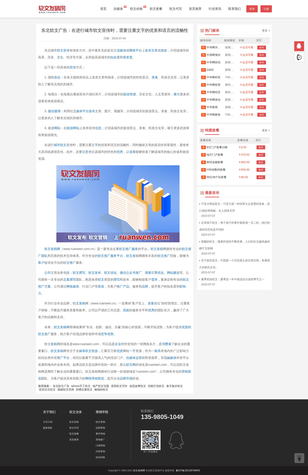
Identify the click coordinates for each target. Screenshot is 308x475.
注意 (85, 151)
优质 (120, 351)
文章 (154, 50)
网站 (57, 128)
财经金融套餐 (212, 162)
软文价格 (136, 8)
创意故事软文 (137, 386)
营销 (185, 371)
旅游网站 (73, 128)
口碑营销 (100, 445)
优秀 (151, 310)
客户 (41, 262)
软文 (101, 279)
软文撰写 (79, 272)
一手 (132, 351)
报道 (164, 50)
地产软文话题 (101, 386)
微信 (51, 111)
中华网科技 (210, 77)
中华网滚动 (210, 99)
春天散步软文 (174, 386)
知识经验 (100, 457)
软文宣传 (63, 50)
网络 (132, 50)
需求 (154, 279)
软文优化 (110, 272)
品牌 (145, 286)
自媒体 (118, 8)
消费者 (166, 344)
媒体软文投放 (88, 351)
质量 (151, 303)
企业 (118, 344)
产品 (126, 286)
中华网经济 (210, 92)
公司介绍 (47, 422)
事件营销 (100, 433)
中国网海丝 (210, 54)
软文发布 (94, 272)
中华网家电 (210, 114)
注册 (266, 8)
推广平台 (63, 357)
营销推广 (100, 439)
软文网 (131, 364)
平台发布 (88, 111)
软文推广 (164, 255)
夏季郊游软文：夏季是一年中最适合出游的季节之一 (232, 279)
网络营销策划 (94, 378)
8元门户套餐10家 (214, 147)
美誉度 (127, 57)
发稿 (54, 344)
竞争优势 (107, 334)
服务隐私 (47, 427)
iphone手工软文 (81, 386)
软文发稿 (156, 249)
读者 (132, 151)
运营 (139, 357)
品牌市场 (126, 378)
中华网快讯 (210, 62)
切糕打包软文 (156, 386)
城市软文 (60, 145)
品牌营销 (100, 427)
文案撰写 (69, 279)
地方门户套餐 (212, 154)
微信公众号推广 (131, 272)
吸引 (177, 94)
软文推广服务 (128, 249)
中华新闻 (209, 107)
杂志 (57, 77)
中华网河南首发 (213, 47)
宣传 (73, 67)
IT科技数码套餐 (213, 169)
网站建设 (173, 272)
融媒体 (171, 357)
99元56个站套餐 (213, 177)
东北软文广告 (61, 386)
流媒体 (121, 50)
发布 (148, 50)
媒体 (79, 111)
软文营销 (100, 422)
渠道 (101, 286)
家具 (157, 351)
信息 (98, 128)
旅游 (126, 94)
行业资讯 (215, 8)
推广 (120, 286)
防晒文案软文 (84, 389)
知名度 (115, 57)
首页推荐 (195, 8)
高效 (126, 310)
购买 (260, 147)
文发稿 (80, 303)
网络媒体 (72, 286)
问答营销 (100, 451)
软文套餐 (156, 8)
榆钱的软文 (101, 389)
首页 (103, 8)
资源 (133, 94)
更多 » (266, 30)
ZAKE (207, 69)
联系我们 (234, 8)
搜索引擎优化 (154, 272)
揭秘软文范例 (66, 389)
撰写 (117, 279)
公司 (47, 272)
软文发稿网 (52, 249)
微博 (57, 111)
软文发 (131, 255)
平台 (139, 50)
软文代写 (175, 8)
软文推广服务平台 (110, 255)
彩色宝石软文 (47, 389)
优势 (120, 151)
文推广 (71, 262)
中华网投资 (210, 84)
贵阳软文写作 (119, 386)
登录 (252, 8)
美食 (155, 77)
